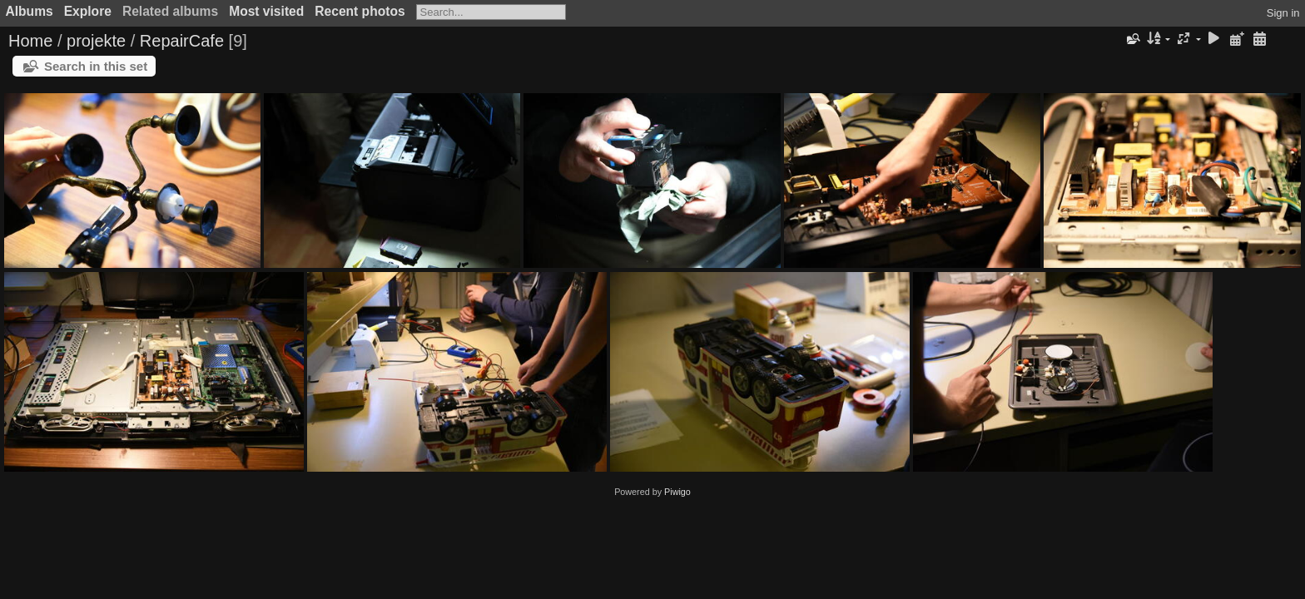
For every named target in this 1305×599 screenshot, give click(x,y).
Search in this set (95, 66)
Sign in (1283, 13)
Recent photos (359, 11)
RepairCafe (182, 41)
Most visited (266, 11)
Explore (88, 11)
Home (30, 41)
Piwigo (677, 492)
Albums (29, 11)
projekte (96, 41)
